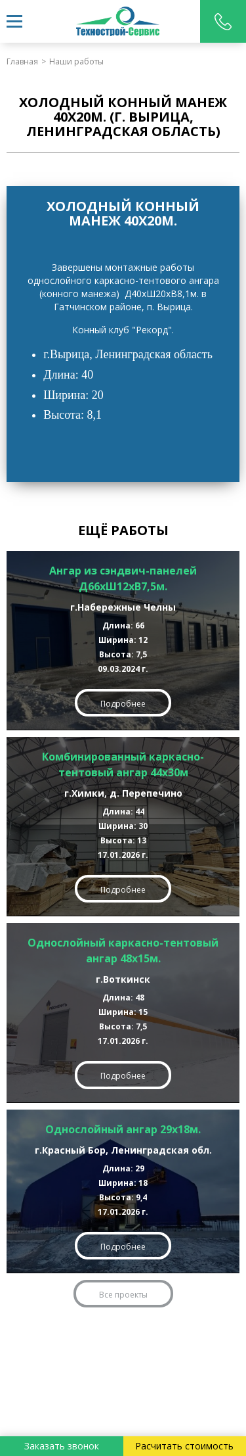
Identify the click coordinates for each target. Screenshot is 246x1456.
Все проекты (123, 1294)
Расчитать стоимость (184, 1446)
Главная (22, 61)
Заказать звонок (61, 1446)
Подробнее (123, 703)
